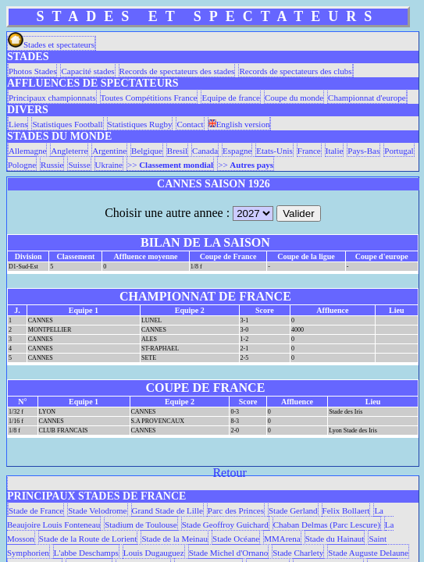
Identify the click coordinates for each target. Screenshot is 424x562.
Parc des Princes (236, 510)
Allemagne (27, 150)
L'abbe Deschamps (86, 552)
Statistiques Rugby (140, 124)
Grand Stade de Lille (167, 510)
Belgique (146, 150)
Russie (52, 164)
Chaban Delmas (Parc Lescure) (326, 524)
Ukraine (109, 164)
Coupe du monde (294, 97)
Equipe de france (230, 97)
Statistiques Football (67, 124)
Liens (18, 124)
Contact (189, 124)
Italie (335, 150)
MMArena (282, 538)
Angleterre (69, 150)
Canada (205, 150)
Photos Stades (32, 71)
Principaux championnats (52, 97)
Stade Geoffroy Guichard (225, 524)
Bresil (177, 150)
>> (170, 164)
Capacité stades (87, 71)
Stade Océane (235, 538)
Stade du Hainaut (335, 538)
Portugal (398, 150)
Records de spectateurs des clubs (295, 71)
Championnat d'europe (366, 97)
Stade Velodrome (97, 510)
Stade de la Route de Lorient (88, 538)
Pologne (22, 164)
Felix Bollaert (346, 510)
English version (239, 124)
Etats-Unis (274, 150)
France (309, 150)
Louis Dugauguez (153, 552)
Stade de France (36, 510)
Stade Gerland (293, 510)
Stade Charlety (298, 552)
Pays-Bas (363, 150)
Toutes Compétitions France (149, 97)
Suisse (79, 164)
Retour (229, 472)
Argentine (109, 150)
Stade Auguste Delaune (368, 552)
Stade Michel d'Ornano (229, 552)
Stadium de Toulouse (141, 524)
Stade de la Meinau (174, 538)
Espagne (237, 150)
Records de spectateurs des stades (177, 71)
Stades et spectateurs (51, 44)
